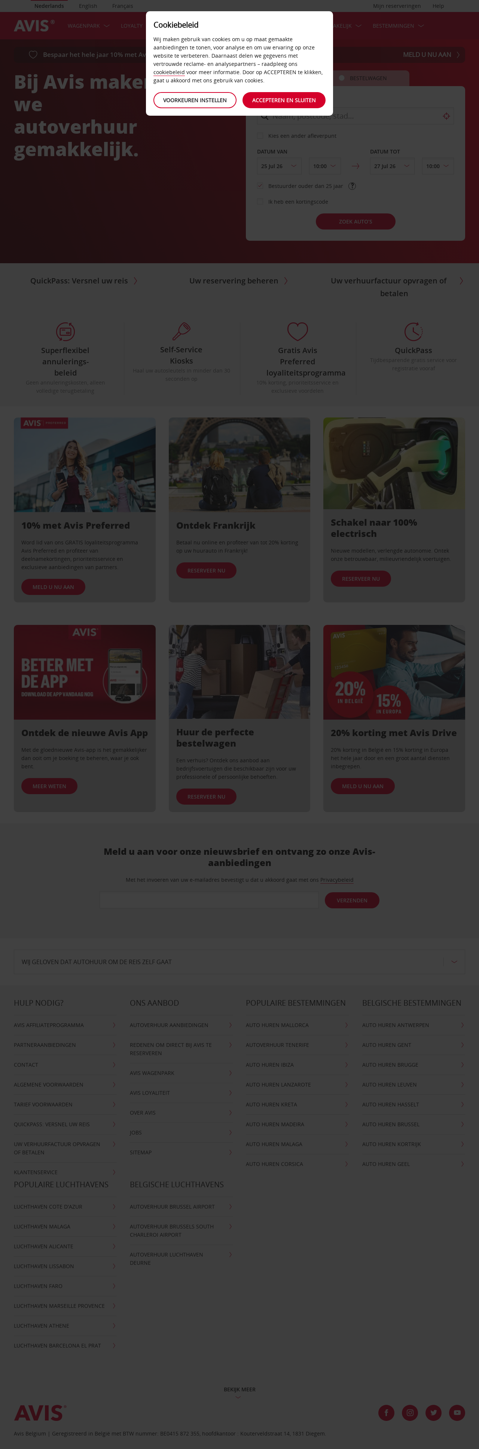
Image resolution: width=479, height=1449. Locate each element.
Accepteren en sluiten (284, 100)
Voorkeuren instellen (194, 100)
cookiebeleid (169, 72)
